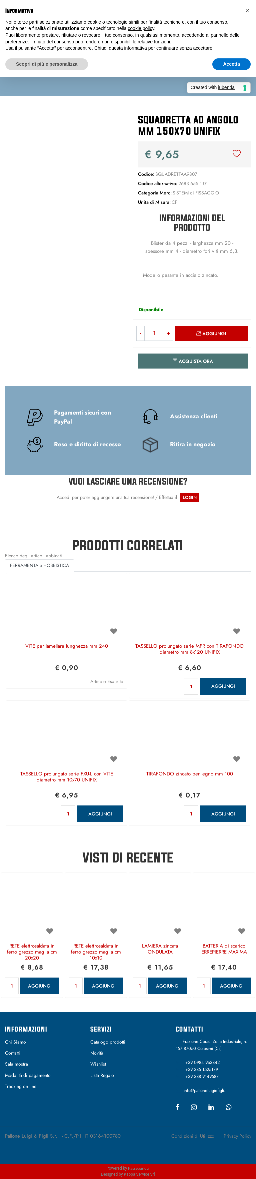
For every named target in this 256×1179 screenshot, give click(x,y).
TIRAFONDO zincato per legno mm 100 (189, 774)
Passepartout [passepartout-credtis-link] (139, 1168)
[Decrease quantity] (140, 333)
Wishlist (98, 1064)
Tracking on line (20, 1086)
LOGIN (190, 497)
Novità (96, 1053)
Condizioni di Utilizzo (192, 1136)
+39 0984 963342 (202, 1062)
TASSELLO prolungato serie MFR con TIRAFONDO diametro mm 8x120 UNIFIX (189, 649)
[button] (64, 169)
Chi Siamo (15, 1042)
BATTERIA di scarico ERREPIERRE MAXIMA (224, 949)
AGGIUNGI (223, 686)
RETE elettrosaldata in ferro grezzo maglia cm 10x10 (96, 952)
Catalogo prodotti (107, 1042)
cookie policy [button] (141, 28)
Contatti (12, 1053)
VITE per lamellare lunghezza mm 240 (66, 646)
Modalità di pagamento (28, 1075)
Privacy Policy (237, 1136)
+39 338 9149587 (202, 1076)
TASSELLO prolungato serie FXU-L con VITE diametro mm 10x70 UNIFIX (66, 777)
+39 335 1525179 (201, 1069)
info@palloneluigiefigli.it (205, 1090)
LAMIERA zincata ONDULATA (160, 949)
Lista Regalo (102, 1075)
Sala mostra (16, 1064)
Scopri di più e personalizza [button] (46, 64)
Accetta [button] (231, 64)
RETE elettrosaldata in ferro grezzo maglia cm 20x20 (32, 952)
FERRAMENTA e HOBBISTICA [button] (39, 565)
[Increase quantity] (168, 333)
